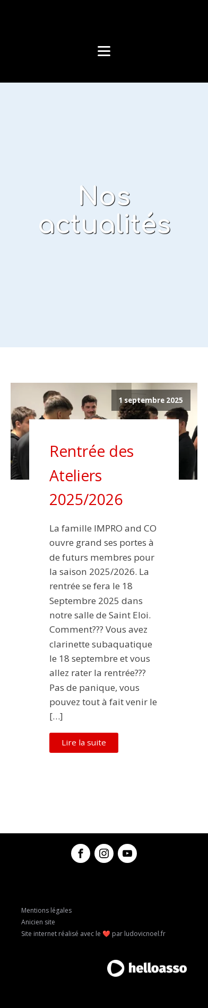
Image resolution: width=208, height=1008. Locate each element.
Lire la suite (84, 742)
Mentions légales (46, 910)
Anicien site (38, 921)
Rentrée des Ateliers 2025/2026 (91, 475)
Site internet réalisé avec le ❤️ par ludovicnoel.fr (93, 933)
